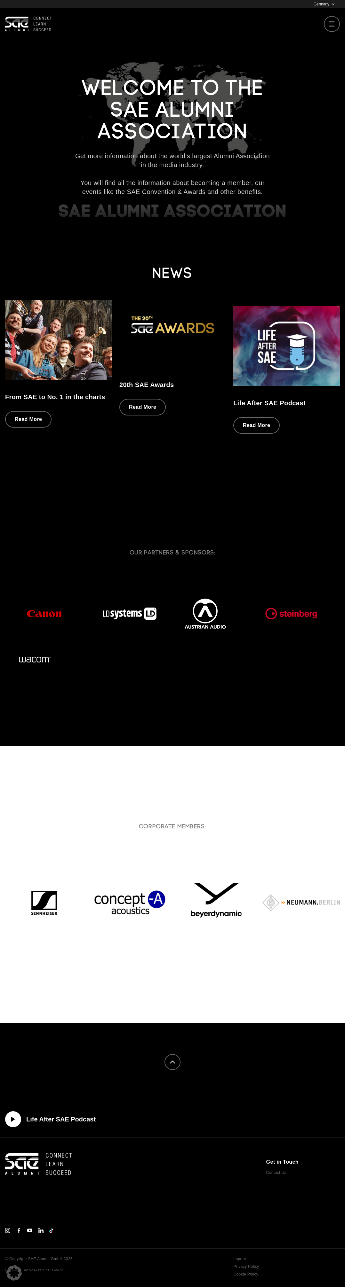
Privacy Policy (246, 1266)
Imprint (239, 1259)
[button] (14, 1273)
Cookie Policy (245, 1274)
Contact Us (276, 1172)
